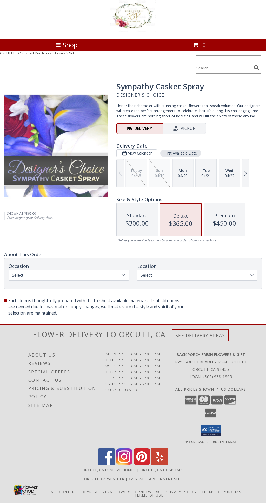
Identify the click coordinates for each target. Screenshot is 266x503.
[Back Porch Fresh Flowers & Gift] (132, 31)
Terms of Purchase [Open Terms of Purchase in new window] (223, 491)
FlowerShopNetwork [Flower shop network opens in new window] (137, 491)
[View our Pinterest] (142, 463)
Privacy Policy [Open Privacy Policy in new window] (181, 491)
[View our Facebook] (106, 463)
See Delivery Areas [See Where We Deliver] (200, 335)
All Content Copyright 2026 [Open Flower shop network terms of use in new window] (81, 491)
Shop (66, 44)
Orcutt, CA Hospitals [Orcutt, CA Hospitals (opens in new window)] (162, 469)
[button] (211, 430)
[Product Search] (223, 67)
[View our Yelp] (159, 463)
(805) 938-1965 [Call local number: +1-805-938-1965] (217, 376)
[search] (256, 68)
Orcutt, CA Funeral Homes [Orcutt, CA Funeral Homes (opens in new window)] (109, 469)
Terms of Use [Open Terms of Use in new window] (149, 495)
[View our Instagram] (124, 463)
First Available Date (180, 153)
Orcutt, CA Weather (104, 478)
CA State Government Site (155, 478)
